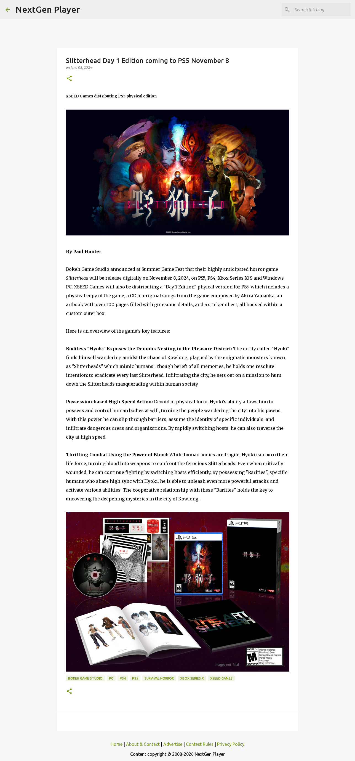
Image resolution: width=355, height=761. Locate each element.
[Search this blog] (322, 9)
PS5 (135, 678)
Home (116, 744)
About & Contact (143, 744)
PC (111, 678)
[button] (69, 79)
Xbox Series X (192, 678)
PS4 (123, 678)
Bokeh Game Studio (85, 678)
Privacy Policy (230, 744)
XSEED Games (221, 678)
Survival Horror (159, 678)
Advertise (172, 744)
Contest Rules (199, 744)
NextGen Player (47, 9)
